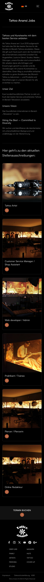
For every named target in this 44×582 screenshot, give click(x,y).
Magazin (30, 549)
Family (11, 553)
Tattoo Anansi (13, 579)
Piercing (13, 562)
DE (24, 6)
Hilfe (29, 553)
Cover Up (31, 562)
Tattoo (30, 558)
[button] (37, 6)
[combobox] (24, 6)
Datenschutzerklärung (22, 575)
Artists (12, 558)
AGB (33, 575)
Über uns (13, 549)
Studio (12, 566)
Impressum (6, 575)
